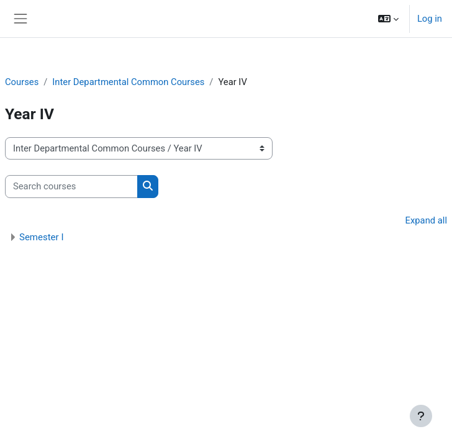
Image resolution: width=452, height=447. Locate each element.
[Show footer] (421, 416)
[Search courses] (71, 186)
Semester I (41, 237)
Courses (21, 82)
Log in (429, 18)
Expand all (426, 220)
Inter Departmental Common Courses (128, 82)
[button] (388, 18)
